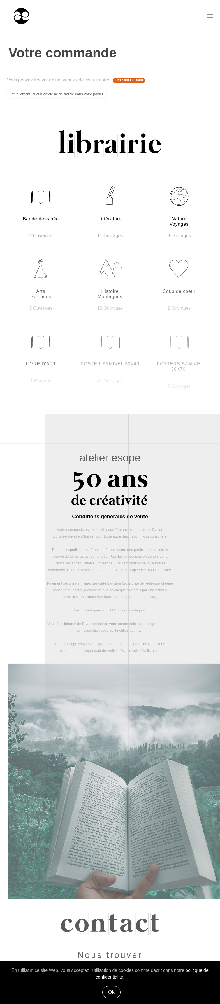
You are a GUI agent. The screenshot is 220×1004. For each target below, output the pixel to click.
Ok (111, 992)
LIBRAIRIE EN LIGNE (129, 80)
